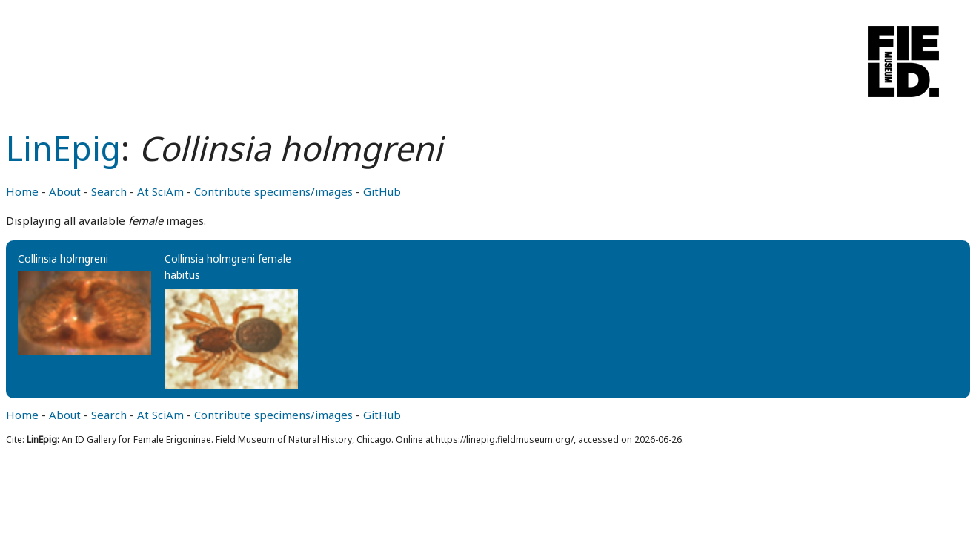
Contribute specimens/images (273, 191)
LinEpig (63, 148)
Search (109, 191)
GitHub (382, 191)
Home (22, 191)
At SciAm (160, 191)
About (65, 191)
